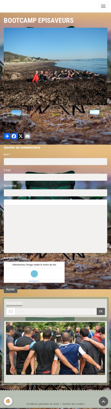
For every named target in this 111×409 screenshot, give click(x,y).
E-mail (7, 170)
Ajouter (10, 289)
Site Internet (10, 185)
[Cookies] (8, 401)
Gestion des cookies (74, 403)
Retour (55, 114)
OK (101, 311)
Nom (6, 154)
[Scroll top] (103, 401)
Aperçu (94, 202)
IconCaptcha (33, 281)
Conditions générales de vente (43, 403)
